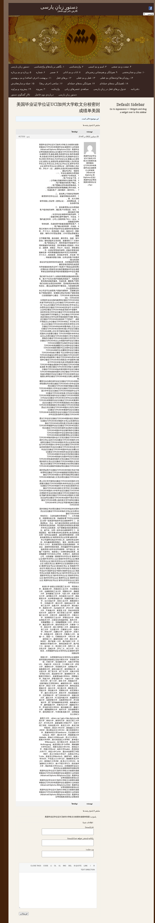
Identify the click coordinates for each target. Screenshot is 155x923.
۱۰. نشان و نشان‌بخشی (130, 72)
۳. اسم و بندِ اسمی (94, 66)
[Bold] (90, 866)
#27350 (18, 137)
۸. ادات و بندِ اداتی (68, 72)
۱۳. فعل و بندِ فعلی (82, 77)
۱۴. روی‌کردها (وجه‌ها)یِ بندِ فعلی (113, 77)
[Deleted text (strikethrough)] (66, 866)
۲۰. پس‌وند (37, 89)
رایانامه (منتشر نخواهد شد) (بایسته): (77, 838)
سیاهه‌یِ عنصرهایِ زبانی (73, 89)
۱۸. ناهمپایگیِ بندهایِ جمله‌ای (110, 83)
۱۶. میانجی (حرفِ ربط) (47, 83)
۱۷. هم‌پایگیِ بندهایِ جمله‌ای (77, 83)
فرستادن (20, 914)
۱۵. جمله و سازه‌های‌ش (19, 83)
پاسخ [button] (24, 137)
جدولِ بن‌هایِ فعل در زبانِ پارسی (106, 89)
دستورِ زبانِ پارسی (16, 66)
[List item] (47, 866)
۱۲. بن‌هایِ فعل (60, 77)
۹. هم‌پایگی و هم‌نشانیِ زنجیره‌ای (98, 72)
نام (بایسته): (85, 827)
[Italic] (87, 866)
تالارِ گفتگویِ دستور (16, 94)
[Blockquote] (74, 866)
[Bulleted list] (56, 866)
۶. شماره (36, 72)
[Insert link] (82, 866)
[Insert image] (61, 866)
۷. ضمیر (50, 72)
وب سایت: (86, 849)
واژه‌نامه (52, 89)
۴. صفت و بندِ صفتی (118, 66)
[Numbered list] (51, 866)
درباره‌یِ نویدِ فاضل (40, 94)
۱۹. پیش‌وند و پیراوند (17, 89)
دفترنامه (131, 89)
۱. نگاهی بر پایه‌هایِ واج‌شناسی (45, 66)
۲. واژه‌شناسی (73, 66)
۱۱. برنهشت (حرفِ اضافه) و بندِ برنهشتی (27, 77)
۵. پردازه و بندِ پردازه (17, 72)
